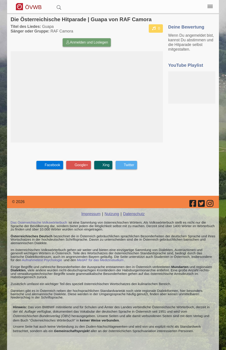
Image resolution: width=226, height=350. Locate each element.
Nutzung (112, 214)
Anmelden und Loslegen (87, 42)
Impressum (90, 214)
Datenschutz (134, 214)
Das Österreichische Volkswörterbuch (39, 222)
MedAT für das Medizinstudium (100, 260)
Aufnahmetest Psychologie (42, 260)
